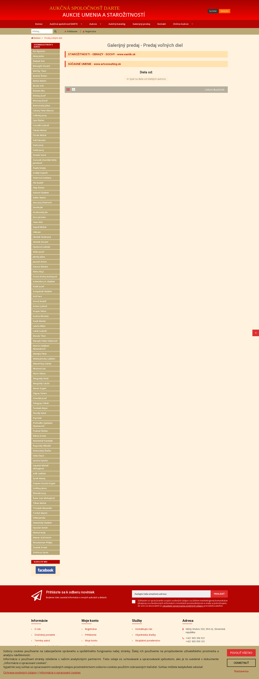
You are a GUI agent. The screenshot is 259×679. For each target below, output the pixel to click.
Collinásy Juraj (40, 115)
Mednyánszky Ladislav (44, 358)
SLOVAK (213, 11)
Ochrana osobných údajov (20, 672)
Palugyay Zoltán (41, 403)
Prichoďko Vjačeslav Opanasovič (43, 424)
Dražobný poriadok (45, 634)
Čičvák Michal (39, 135)
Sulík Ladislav (39, 473)
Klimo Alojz (38, 271)
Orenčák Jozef (40, 398)
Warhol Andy (39, 532)
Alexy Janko (38, 56)
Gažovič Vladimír (41, 192)
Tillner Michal (39, 503)
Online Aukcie (183, 23)
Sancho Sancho (40, 460)
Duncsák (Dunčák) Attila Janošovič (44, 161)
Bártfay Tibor (39, 71)
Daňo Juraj (38, 145)
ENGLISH (225, 11)
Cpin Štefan (38, 120)
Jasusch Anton (40, 261)
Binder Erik (38, 85)
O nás (38, 629)
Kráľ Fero (37, 296)
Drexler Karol (39, 155)
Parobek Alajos (40, 408)
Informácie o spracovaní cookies (60, 672)
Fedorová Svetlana (42, 177)
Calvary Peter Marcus (43, 110)
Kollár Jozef (38, 286)
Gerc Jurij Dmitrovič (42, 202)
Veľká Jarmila (39, 517)
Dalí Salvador (39, 140)
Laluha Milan (39, 326)
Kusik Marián (39, 321)
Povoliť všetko (241, 652)
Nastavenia (241, 671)
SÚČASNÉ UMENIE (80, 64)
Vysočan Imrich (40, 527)
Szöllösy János (40, 488)
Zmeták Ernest (40, 547)
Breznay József (40, 100)
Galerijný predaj (141, 23)
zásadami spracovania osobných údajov (182, 605)
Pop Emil (37, 418)
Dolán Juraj (38, 150)
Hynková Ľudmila (41, 247)
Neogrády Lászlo (41, 383)
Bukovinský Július (41, 105)
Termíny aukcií (42, 640)
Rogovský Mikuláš (42, 445)
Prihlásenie (71, 31)
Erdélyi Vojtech (40, 172)
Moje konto (91, 640)
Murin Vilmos (39, 373)
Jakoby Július (39, 256)
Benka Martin (39, 80)
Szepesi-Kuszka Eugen (44, 483)
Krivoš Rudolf (39, 301)
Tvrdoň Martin (40, 513)
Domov (38, 23)
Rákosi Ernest (39, 435)
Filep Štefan (38, 187)
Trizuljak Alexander (42, 508)
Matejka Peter (40, 353)
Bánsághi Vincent (41, 66)
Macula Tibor (39, 336)
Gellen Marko (39, 197)
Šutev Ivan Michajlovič (44, 498)
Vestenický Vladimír (42, 522)
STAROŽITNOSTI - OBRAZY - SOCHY (91, 54)
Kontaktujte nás (143, 629)
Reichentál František (43, 440)
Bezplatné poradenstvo (147, 640)
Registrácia (89, 31)
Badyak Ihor (39, 61)
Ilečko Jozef (38, 251)
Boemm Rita (39, 90)
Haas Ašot (38, 222)
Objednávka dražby (145, 634)
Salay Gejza (38, 455)
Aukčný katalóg (117, 23)
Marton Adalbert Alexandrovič (41, 347)
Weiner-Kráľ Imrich (42, 537)
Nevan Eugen (39, 388)
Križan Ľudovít (40, 306)
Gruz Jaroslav (39, 217)
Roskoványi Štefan (42, 450)
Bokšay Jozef (39, 95)
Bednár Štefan (40, 76)
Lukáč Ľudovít (40, 331)
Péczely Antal (39, 413)
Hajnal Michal (39, 227)
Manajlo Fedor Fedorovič (45, 341)
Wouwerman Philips (42, 542)
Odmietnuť (241, 662)
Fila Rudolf (38, 182)
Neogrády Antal (40, 378)
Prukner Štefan (40, 431)
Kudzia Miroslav (41, 316)
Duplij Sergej (39, 168)
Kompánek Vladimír (42, 291)
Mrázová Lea (39, 368)
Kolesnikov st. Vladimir (44, 281)
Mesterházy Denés (42, 363)
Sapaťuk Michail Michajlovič (40, 467)
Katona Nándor (40, 266)
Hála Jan (37, 232)
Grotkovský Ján (40, 212)
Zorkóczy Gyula (40, 552)
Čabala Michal (39, 130)
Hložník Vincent (40, 242)
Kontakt (161, 23)
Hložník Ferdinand (42, 237)
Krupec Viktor (39, 311)
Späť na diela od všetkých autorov (146, 78)
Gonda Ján (38, 207)
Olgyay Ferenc (40, 393)
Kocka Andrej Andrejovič (45, 276)
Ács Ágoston (39, 51)
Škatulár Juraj (39, 493)
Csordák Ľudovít (41, 125)
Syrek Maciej (39, 478)
